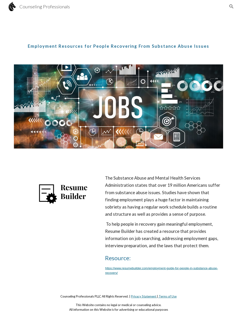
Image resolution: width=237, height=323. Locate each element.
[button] (231, 6)
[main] (118, 42)
